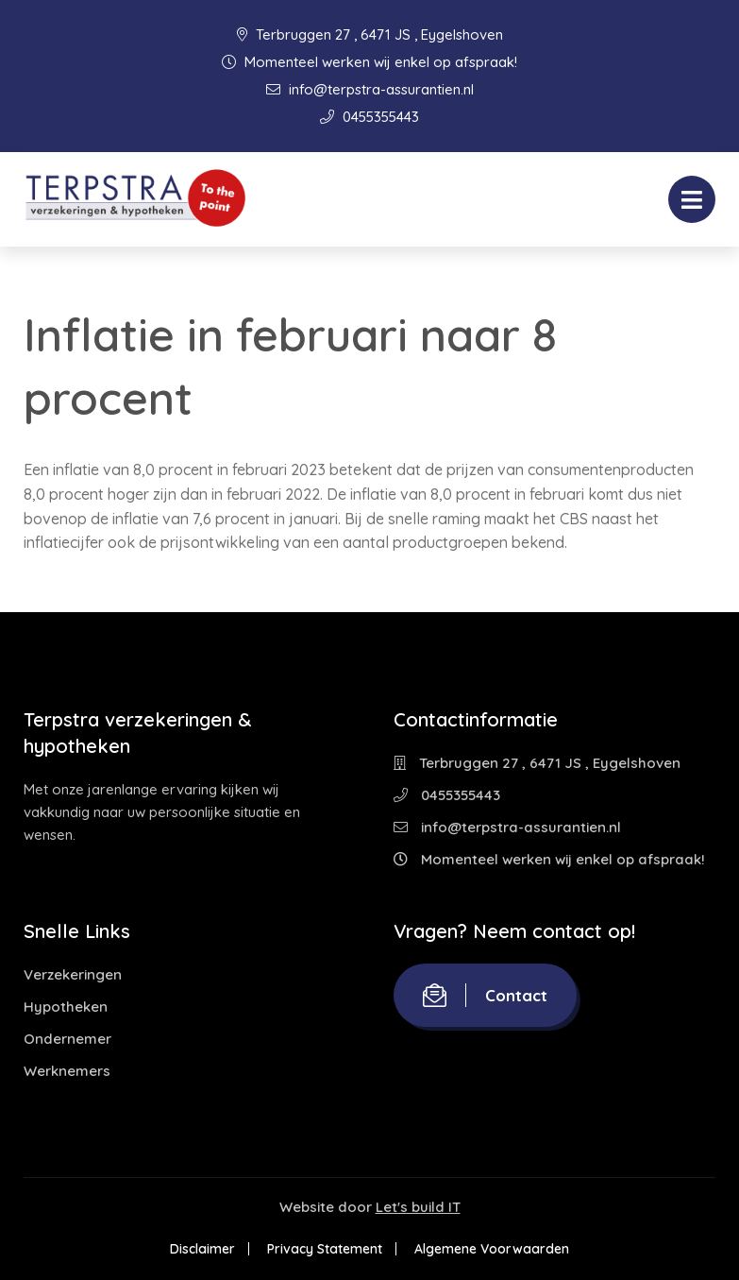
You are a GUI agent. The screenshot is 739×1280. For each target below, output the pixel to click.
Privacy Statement (324, 1248)
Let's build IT (418, 1207)
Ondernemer (67, 1039)
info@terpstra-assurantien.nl (370, 89)
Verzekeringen (73, 974)
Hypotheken (66, 1006)
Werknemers (67, 1071)
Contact (485, 995)
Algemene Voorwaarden (491, 1248)
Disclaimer (202, 1248)
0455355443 (369, 117)
